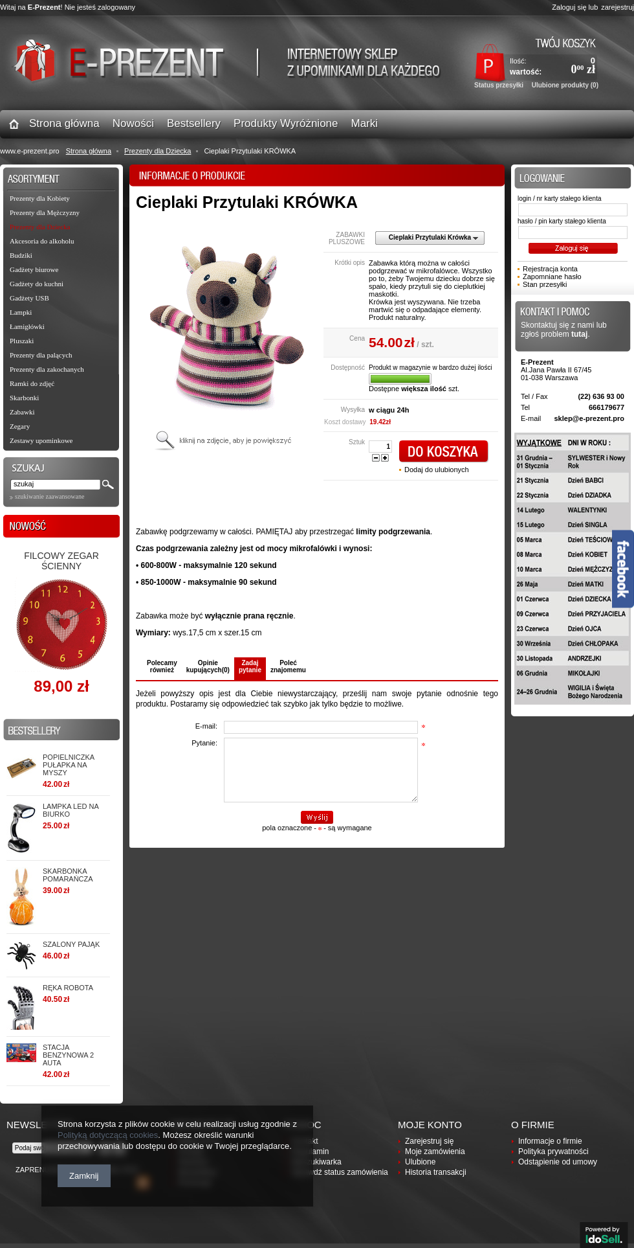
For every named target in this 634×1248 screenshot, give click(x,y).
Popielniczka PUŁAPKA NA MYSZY (68, 765)
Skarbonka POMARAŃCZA (68, 875)
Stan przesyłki (545, 284)
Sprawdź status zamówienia (340, 1172)
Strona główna (88, 151)
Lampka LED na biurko (70, 810)
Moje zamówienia (435, 1151)
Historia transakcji (435, 1172)
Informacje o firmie (550, 1141)
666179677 (606, 407)
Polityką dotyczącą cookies (108, 1135)
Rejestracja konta (550, 269)
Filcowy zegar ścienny (61, 560)
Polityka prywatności (553, 1151)
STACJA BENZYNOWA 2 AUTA (68, 1055)
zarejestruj (617, 7)
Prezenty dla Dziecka (157, 151)
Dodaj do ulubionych (436, 469)
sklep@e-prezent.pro (589, 418)
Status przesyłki (498, 85)
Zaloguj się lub (575, 7)
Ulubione (420, 1161)
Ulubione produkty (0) (565, 85)
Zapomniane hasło (552, 276)
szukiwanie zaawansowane (49, 496)
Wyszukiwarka (317, 1161)
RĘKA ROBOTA (68, 988)
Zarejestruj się (429, 1141)
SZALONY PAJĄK (71, 944)
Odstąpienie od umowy (557, 1161)
